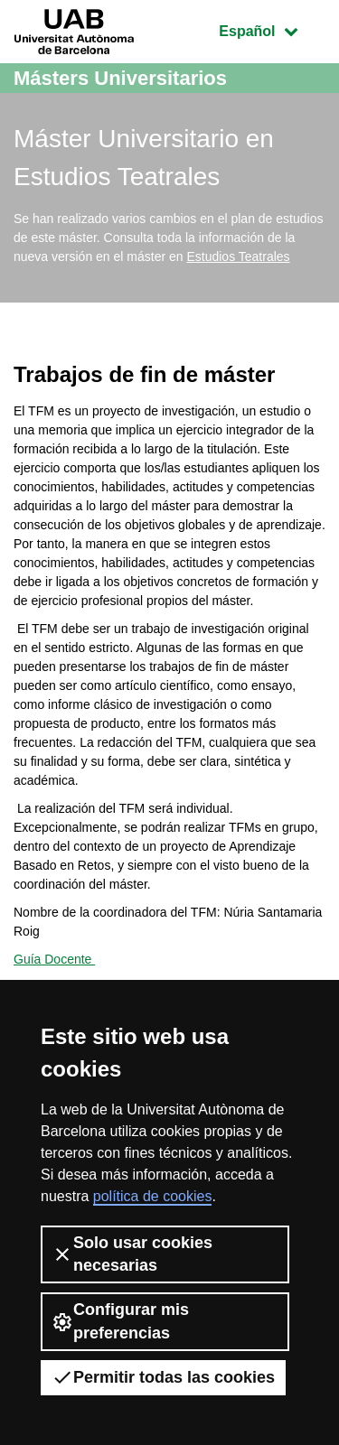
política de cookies (152, 1196)
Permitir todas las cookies (163, 1377)
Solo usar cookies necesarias (132, 1254)
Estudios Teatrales (237, 256)
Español (271, 29)
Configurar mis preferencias (120, 1320)
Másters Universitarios (120, 78)
